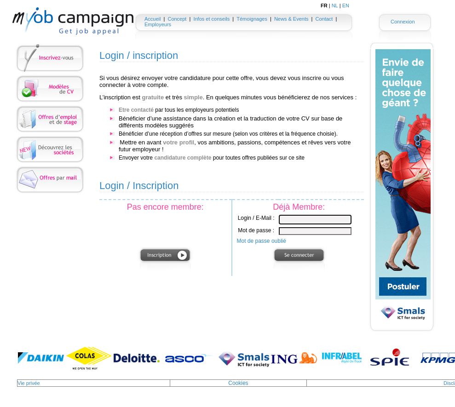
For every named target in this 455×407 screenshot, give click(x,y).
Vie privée (28, 383)
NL (335, 5)
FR (324, 5)
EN (345, 5)
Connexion (403, 21)
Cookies (238, 383)
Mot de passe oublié (261, 241)
